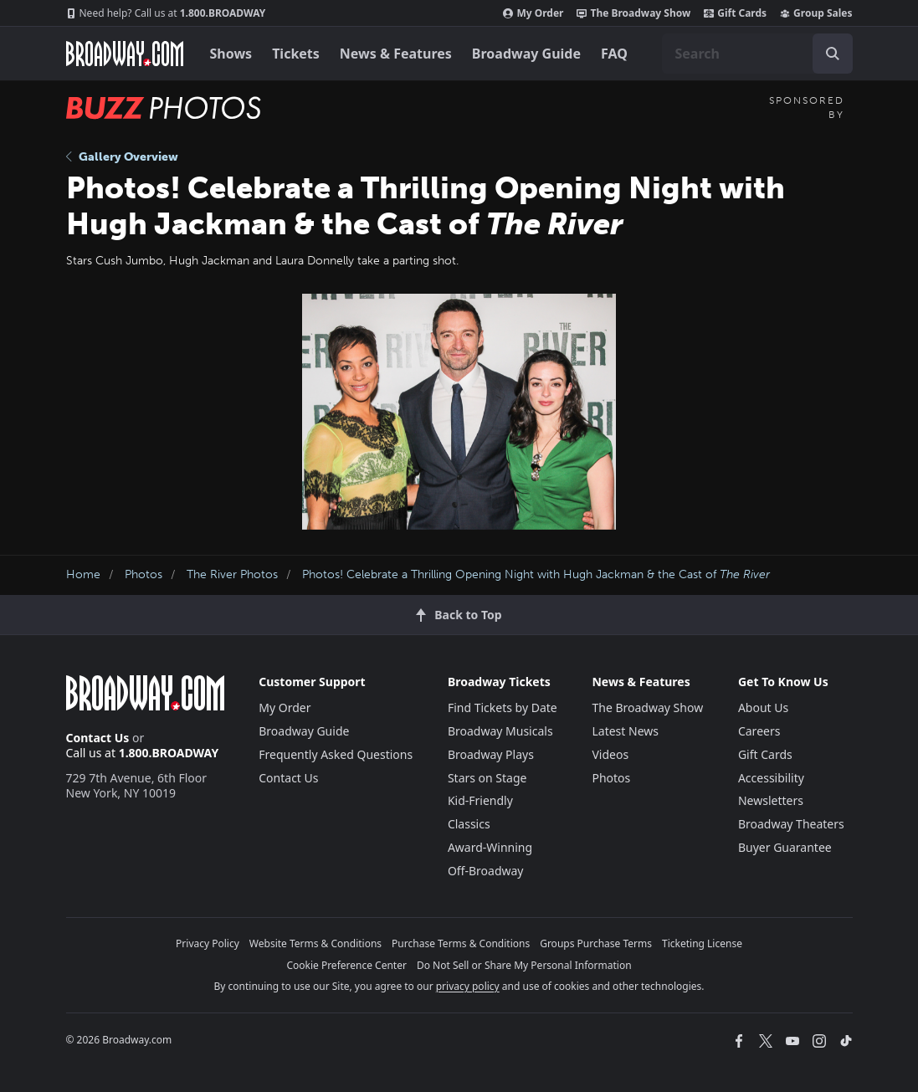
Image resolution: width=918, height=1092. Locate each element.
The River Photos (232, 574)
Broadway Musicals (500, 731)
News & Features (396, 53)
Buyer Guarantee (785, 847)
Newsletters (770, 800)
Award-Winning (490, 847)
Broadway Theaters (791, 824)
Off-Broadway (486, 871)
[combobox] (757, 53)
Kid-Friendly (480, 800)
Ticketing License (702, 943)
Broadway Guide (526, 53)
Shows (231, 53)
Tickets (296, 53)
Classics (469, 824)
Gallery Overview (122, 157)
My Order (533, 13)
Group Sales (816, 13)
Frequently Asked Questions (336, 754)
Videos (610, 754)
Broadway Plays (491, 754)
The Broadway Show (633, 13)
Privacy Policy (207, 943)
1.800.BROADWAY (166, 13)
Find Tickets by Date (502, 707)
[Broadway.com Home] (124, 53)
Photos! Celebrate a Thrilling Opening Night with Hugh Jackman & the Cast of (536, 574)
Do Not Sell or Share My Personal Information (524, 965)
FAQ (614, 53)
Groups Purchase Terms (596, 943)
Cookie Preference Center (346, 965)
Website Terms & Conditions (315, 943)
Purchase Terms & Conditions (461, 943)
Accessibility (771, 778)
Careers (759, 731)
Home (83, 574)
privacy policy (468, 986)
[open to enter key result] (833, 53)
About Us (763, 707)
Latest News (625, 731)
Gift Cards (735, 13)
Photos (143, 574)
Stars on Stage (487, 778)
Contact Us (98, 738)
